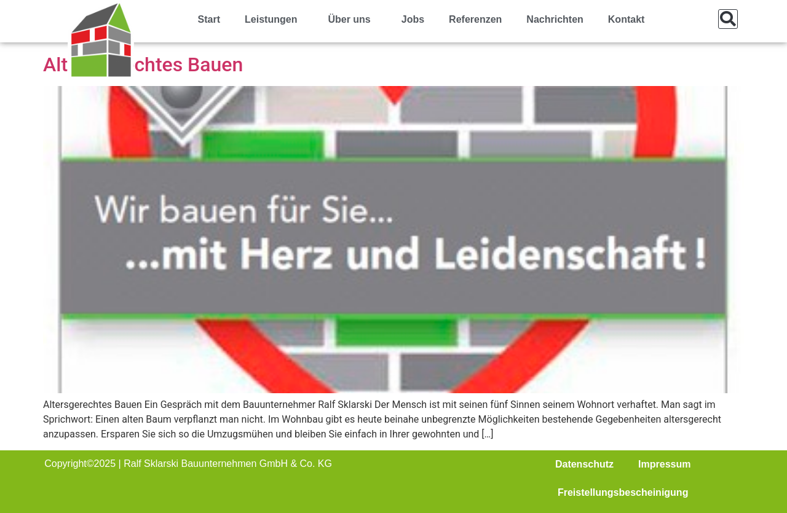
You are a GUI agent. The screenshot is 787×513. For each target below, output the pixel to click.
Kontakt (626, 19)
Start (209, 19)
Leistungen (274, 20)
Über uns (352, 20)
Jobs (412, 19)
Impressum (664, 464)
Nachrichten (554, 19)
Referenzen (475, 19)
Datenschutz (584, 464)
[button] (728, 19)
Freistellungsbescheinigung (623, 492)
